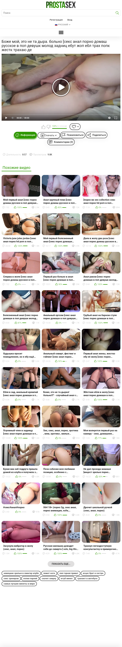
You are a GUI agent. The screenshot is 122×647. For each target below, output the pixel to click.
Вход (69, 20)
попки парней (30, 578)
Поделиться (99, 135)
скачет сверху (49, 578)
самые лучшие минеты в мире (19, 584)
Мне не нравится (48, 127)
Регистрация (56, 20)
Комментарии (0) (63, 142)
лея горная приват (69, 573)
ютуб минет (67, 578)
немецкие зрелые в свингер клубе (21, 573)
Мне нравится (43, 127)
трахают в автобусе (87, 578)
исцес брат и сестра (93, 573)
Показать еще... (61, 564)
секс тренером (11, 578)
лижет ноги (49, 573)
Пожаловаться (75, 135)
